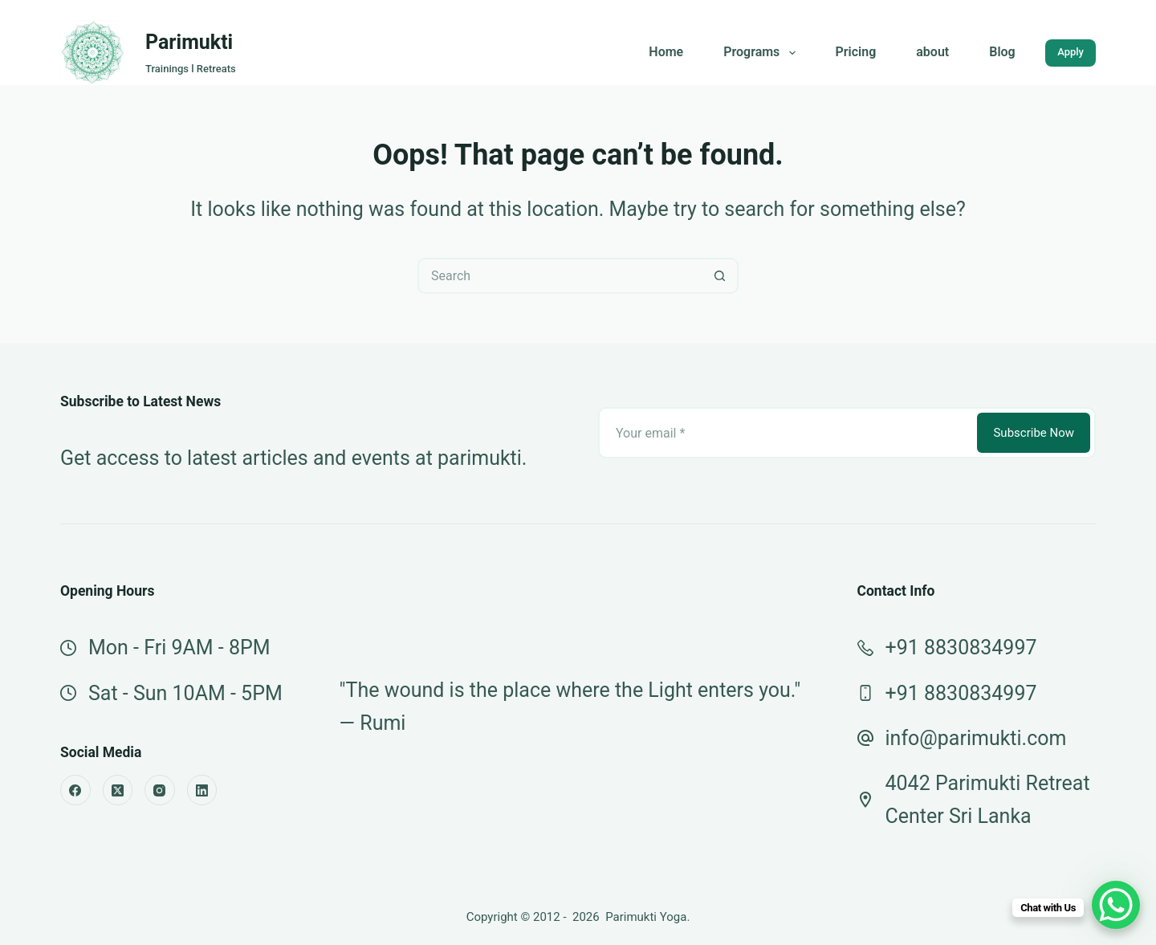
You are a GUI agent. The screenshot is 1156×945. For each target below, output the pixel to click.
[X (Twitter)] (118, 790)
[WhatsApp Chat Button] (1116, 905)
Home (666, 51)
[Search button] (720, 276)
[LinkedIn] (202, 790)
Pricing (856, 51)
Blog (1002, 51)
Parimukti (189, 42)
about (932, 51)
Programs (762, 53)
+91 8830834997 (961, 647)
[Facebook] (75, 790)
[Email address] (786, 433)
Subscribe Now (1033, 433)
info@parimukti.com (976, 738)
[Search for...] (559, 276)
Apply (1070, 52)
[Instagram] (159, 790)
